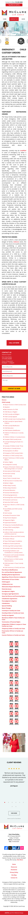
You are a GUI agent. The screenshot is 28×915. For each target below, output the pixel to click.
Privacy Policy (14, 872)
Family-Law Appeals (8, 615)
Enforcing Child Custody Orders (13, 546)
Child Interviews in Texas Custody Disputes (13, 564)
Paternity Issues (6, 589)
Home (4, 19)
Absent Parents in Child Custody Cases (15, 405)
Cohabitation (6, 603)
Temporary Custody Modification (13, 525)
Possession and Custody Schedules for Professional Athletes (14, 556)
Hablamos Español (6, 354)
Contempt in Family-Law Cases (11, 610)
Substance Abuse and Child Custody (14, 536)
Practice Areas (8, 397)
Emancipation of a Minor (11, 451)
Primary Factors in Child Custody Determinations (13, 560)
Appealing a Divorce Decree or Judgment (14, 577)
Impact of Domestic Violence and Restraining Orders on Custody (13, 468)
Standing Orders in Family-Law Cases (13, 613)
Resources (14, 867)
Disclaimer (14, 870)
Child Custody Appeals (10, 417)
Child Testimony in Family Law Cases (14, 567)
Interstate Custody (9, 473)
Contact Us (14, 19)
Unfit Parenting (8, 530)
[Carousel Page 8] (16, 807)
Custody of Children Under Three (13, 446)
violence (16, 242)
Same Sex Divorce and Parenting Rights (13, 596)
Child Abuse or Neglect (10, 412)
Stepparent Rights (9, 520)
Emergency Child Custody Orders (13, 453)
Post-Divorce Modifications (10, 570)
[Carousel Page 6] (23, 802)
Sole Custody (8, 513)
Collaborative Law (7, 584)
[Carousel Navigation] (14, 804)
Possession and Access (10, 500)
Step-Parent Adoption (10, 518)
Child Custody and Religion (11, 414)
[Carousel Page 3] (12, 802)
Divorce (4, 400)
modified (23, 151)
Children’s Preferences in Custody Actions (13, 434)
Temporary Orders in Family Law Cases (13, 628)
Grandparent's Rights (8, 591)
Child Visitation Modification (12, 430)
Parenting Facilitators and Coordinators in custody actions (13, 551)
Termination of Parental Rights (11, 622)
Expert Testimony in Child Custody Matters (14, 459)
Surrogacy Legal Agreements (10, 594)
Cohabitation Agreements (9, 599)
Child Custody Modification (12, 426)
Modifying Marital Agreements (11, 575)
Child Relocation (9, 428)
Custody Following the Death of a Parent (13, 442)
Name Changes (6, 608)
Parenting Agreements (10, 495)
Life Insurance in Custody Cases (13, 481)
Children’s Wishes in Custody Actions (14, 437)
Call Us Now (14, 343)
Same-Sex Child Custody (11, 502)
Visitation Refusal (9, 539)
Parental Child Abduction (11, 493)
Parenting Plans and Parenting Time (14, 497)
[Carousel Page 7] (12, 807)
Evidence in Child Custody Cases (13, 455)
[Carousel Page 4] (16, 802)
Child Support (6, 582)
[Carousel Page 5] (20, 802)
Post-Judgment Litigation (9, 601)
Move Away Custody (10, 485)
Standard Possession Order (12, 515)
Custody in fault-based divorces (13, 548)
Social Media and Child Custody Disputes (13, 510)
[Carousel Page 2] (8, 802)
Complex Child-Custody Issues (12, 439)
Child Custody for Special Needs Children (13, 422)
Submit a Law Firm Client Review (14, 818)
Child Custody (6, 402)
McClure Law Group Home (14, 12)
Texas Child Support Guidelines (13, 541)
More (23, 19)
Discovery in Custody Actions (12, 448)
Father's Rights (8, 462)
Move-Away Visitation (10, 488)
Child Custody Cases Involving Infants (14, 419)
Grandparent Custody (10, 464)
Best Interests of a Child (11, 409)
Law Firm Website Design (14, 913)
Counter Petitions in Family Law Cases (13, 635)
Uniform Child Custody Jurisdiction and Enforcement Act (14, 533)
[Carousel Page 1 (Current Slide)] (5, 802)
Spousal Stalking (7, 606)
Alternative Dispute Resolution (11, 587)
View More (14, 813)
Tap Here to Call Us (14, 5)
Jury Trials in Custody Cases (12, 478)
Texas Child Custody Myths (11, 527)
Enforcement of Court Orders (10, 579)
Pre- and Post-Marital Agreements (12, 572)
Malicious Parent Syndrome (12, 543)
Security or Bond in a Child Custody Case (14, 505)
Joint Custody (8, 476)
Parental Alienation (9, 490)
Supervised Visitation (10, 522)
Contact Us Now (14, 388)
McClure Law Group (19, 906)
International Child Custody (12, 471)
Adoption (7, 407)
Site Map (14, 875)
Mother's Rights (8, 483)
